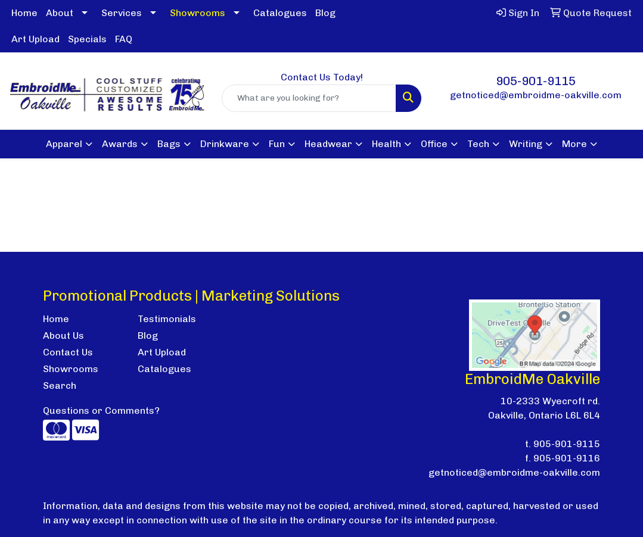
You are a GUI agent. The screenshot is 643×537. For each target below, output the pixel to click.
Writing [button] (525, 143)
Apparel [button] (64, 143)
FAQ (123, 39)
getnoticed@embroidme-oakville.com (536, 95)
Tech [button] (478, 143)
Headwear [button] (328, 143)
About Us (63, 335)
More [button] (574, 143)
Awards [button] (120, 143)
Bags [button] (169, 143)
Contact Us (68, 352)
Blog (325, 12)
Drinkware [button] (224, 143)
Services (121, 12)
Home (24, 12)
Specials (87, 39)
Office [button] (434, 143)
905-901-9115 (536, 81)
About (59, 12)
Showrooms (70, 368)
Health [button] (386, 143)
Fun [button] (277, 143)
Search (59, 385)
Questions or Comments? (101, 410)
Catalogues (280, 12)
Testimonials (167, 318)
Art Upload (35, 39)
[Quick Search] (309, 98)
